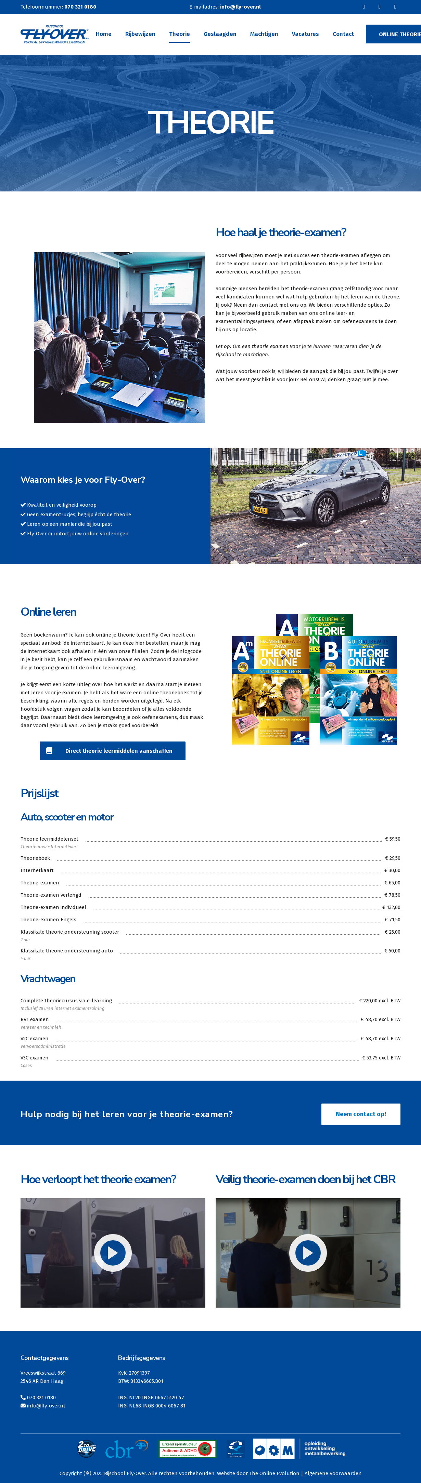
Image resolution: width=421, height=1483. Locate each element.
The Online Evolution (274, 1473)
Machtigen (264, 34)
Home (104, 34)
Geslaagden (220, 34)
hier (139, 643)
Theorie (179, 34)
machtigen (255, 354)
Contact (343, 34)
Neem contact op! (361, 1114)
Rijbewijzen (140, 34)
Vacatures (305, 34)
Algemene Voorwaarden (333, 1473)
